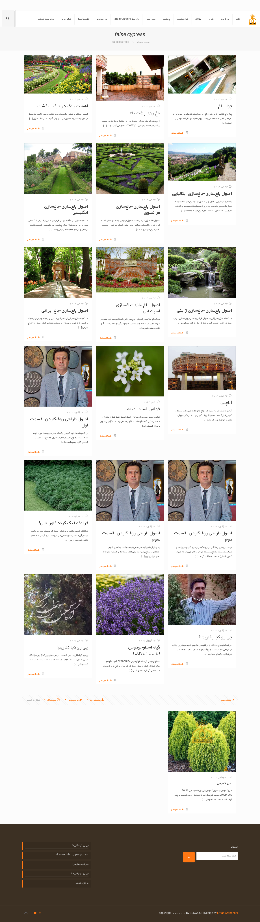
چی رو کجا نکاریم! (72, 647)
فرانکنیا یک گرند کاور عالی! (63, 523)
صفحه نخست (143, 42)
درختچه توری (82, 883)
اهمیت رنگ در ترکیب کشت (62, 106)
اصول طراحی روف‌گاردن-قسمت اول (59, 422)
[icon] (35, 913)
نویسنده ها (95, 700)
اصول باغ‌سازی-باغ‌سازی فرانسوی (138, 209)
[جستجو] (189, 857)
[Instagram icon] (40, 913)
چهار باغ (225, 106)
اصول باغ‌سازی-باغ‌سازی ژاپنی (204, 310)
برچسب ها (73, 700)
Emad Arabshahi (227, 913)
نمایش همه (228, 700)
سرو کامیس (224, 783)
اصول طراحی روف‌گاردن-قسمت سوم (131, 536)
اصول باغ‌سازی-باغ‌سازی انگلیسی (66, 209)
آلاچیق (226, 403)
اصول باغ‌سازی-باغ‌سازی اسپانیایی (138, 308)
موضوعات (51, 700)
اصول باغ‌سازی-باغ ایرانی (65, 310)
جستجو (234, 847)
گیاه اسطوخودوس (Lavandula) (144, 650)
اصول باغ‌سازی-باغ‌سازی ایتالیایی (202, 193)
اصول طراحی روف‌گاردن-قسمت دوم (203, 536)
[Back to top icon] (26, 913)
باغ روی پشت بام (144, 113)
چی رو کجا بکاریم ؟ (215, 637)
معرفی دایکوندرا (80, 864)
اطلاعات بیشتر (177, 133)
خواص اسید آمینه (143, 409)
